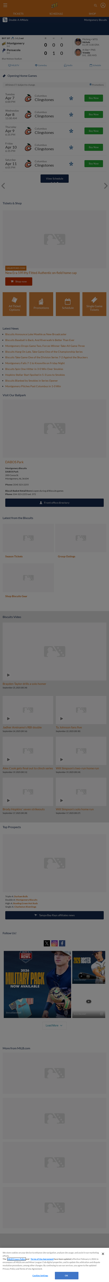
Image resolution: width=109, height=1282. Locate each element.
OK (66, 1275)
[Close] (103, 1254)
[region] (54, 1265)
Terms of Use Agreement (42, 1259)
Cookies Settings (40, 1275)
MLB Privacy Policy (16, 1259)
